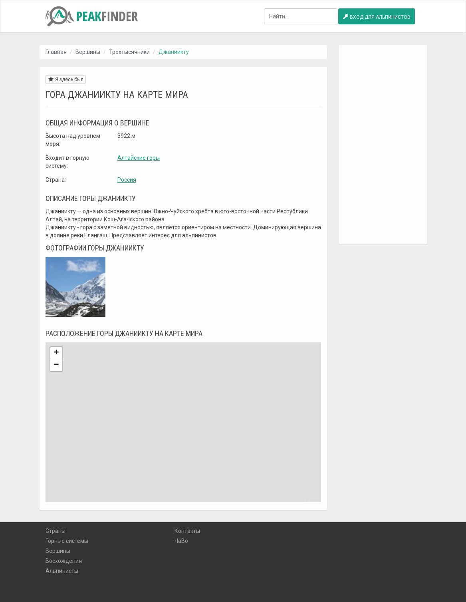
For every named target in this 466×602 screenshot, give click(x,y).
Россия (126, 180)
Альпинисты (62, 571)
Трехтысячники (129, 52)
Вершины (87, 52)
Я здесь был (65, 79)
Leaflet (312, 500)
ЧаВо (181, 541)
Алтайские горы (138, 158)
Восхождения (64, 561)
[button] (56, 353)
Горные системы (67, 541)
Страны (55, 531)
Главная (56, 52)
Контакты (187, 531)
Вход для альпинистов (376, 17)
